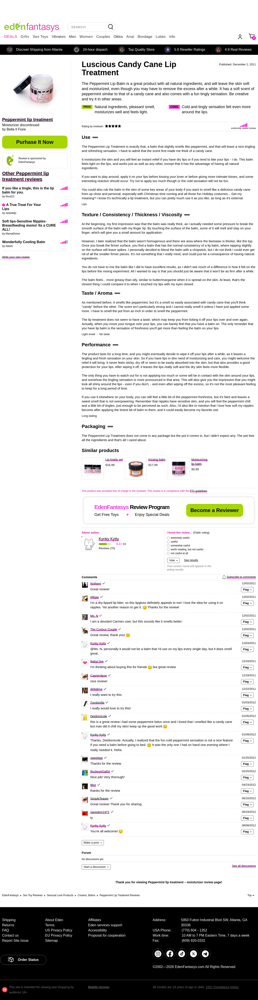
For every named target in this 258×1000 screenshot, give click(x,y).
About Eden (54, 920)
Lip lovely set (114, 459)
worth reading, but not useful (187, 549)
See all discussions (244, 865)
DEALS (10, 37)
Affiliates (94, 920)
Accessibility (97, 930)
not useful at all (179, 553)
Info (172, 37)
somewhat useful (180, 545)
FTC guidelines (198, 490)
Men (72, 37)
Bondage (145, 37)
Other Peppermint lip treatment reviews (25, 176)
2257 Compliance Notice (222, 987)
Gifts (25, 37)
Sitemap (51, 940)
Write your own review (16, 257)
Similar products (100, 450)
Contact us (10, 935)
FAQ (5, 930)
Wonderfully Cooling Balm (23, 242)
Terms (50, 925)
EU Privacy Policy (58, 935)
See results (191, 560)
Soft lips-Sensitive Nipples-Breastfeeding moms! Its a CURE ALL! (29, 225)
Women (86, 37)
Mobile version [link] (98, 987)
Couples (103, 37)
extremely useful (180, 537)
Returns (8, 925)
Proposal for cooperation (107, 935)
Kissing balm (156, 459)
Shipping (8, 920)
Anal (130, 37)
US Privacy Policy (58, 930)
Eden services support (105, 925)
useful (174, 541)
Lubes (161, 37)
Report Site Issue (15, 940)
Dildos (118, 37)
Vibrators (59, 37)
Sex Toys (40, 37)
